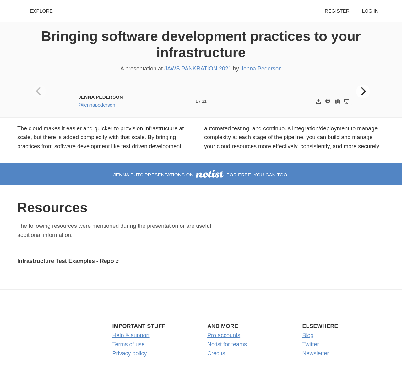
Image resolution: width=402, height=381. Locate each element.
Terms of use (128, 344)
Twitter (310, 344)
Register (337, 10)
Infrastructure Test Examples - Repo (65, 261)
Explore (41, 10)
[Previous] (39, 91)
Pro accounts (223, 335)
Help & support (131, 335)
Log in (370, 10)
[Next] (363, 91)
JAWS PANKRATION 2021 (197, 68)
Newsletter (315, 353)
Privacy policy (129, 353)
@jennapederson (96, 104)
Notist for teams (227, 344)
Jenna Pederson (261, 68)
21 (204, 101)
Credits (216, 353)
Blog (308, 335)
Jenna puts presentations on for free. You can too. (201, 174)
